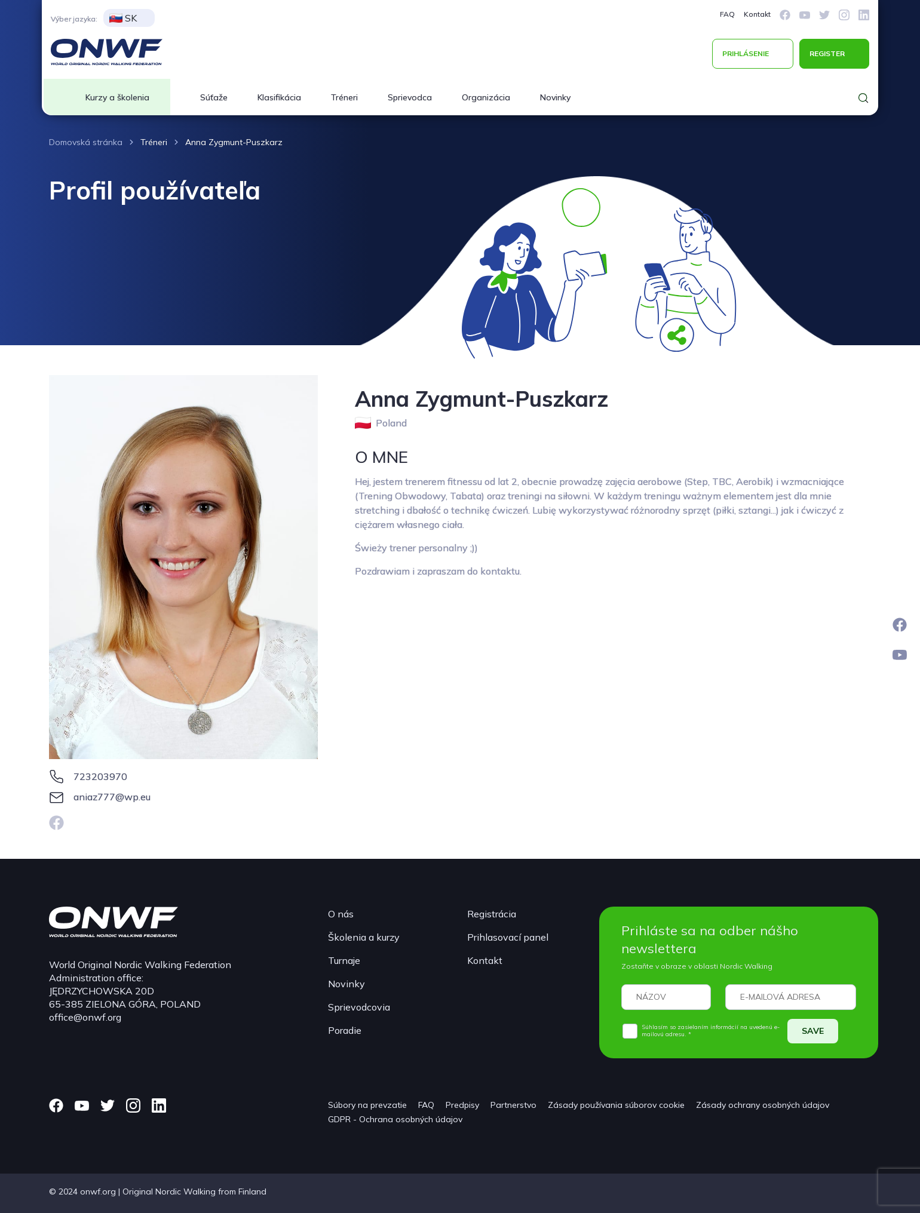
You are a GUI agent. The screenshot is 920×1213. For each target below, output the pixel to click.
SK (123, 18)
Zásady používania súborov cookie (616, 1105)
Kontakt (757, 14)
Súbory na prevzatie (367, 1105)
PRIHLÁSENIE (745, 53)
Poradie (344, 1030)
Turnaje (344, 960)
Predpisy (462, 1105)
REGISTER (827, 53)
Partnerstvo (513, 1105)
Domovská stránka (85, 142)
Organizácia (486, 97)
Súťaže (214, 97)
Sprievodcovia (359, 1007)
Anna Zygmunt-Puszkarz (234, 142)
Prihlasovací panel (507, 937)
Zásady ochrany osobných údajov (762, 1105)
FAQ (727, 14)
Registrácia (491, 914)
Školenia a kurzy (364, 937)
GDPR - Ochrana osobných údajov (395, 1119)
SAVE (813, 1030)
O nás (341, 914)
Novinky (555, 97)
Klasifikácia (279, 97)
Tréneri (344, 97)
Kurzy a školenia (117, 97)
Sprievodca (410, 97)
